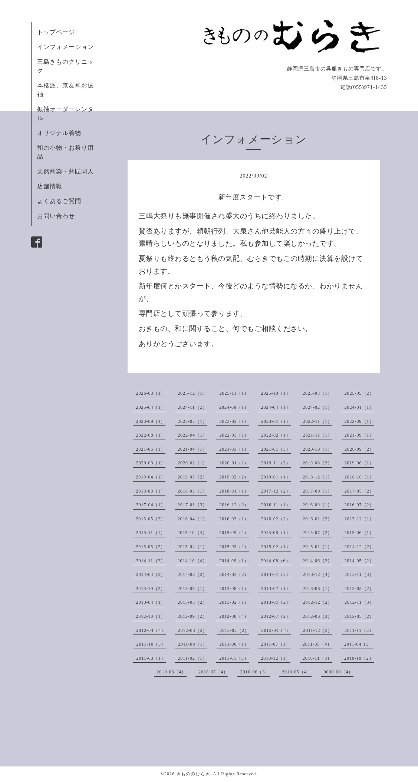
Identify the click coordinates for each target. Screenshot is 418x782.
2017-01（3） (192, 504)
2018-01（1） (234, 491)
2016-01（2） (317, 518)
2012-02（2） (234, 630)
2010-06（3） (255, 672)
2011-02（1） (192, 658)
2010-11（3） (317, 658)
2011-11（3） (359, 630)
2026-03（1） (150, 393)
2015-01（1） (317, 546)
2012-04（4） (151, 630)
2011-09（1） (193, 644)
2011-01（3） (234, 658)
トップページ (56, 32)
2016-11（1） (276, 504)
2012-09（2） (192, 616)
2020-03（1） (150, 462)
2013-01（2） (276, 602)
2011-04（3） (359, 644)
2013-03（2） (192, 602)
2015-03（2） (234, 546)
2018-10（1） (359, 477)
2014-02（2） (234, 574)
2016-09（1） (317, 504)
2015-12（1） (359, 518)
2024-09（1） (234, 407)
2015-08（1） (276, 532)
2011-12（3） (318, 630)
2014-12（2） (359, 546)
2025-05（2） (359, 393)
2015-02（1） (276, 546)
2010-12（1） (275, 658)
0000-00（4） (338, 672)
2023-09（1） (150, 421)
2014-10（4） (192, 560)
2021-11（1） (317, 435)
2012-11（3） (359, 602)
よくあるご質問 (59, 201)
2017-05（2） (359, 491)
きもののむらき (193, 773)
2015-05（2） (150, 546)
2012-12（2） (317, 602)
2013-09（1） (192, 588)
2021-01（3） (276, 449)
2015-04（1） (192, 546)
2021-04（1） (192, 449)
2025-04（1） (150, 407)
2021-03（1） (234, 449)
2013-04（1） (150, 602)
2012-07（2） (276, 616)
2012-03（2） (192, 630)
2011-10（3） (151, 644)
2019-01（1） (276, 477)
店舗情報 (49, 186)
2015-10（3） (192, 532)
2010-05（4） (297, 672)
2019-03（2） (192, 477)
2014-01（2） (276, 574)
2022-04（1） (192, 435)
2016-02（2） (276, 518)
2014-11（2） (150, 560)
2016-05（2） (150, 518)
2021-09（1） (359, 435)
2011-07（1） (276, 644)
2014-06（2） (317, 560)
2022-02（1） (276, 435)
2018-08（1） (150, 491)
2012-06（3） (317, 616)
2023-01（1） (276, 421)
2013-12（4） (317, 574)
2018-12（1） (317, 477)
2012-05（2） (359, 616)
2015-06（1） (359, 532)
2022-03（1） (234, 435)
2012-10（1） (150, 616)
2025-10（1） (276, 393)
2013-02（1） (234, 602)
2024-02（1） (317, 407)
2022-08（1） (150, 435)
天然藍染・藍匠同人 (65, 171)
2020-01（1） (234, 462)
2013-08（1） (234, 588)
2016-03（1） (234, 518)
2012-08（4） (234, 616)
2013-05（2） (359, 588)
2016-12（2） (234, 504)
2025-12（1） (192, 393)
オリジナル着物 (59, 133)
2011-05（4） (317, 644)
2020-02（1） (192, 462)
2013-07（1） (276, 588)
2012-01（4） (276, 630)
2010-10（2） (359, 658)
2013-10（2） (150, 588)
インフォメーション (65, 47)
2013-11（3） (359, 574)
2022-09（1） (359, 421)
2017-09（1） (317, 491)
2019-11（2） (276, 462)
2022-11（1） (317, 421)
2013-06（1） (317, 588)
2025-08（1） (317, 393)
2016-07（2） (359, 504)
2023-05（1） (192, 421)
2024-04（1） (276, 407)
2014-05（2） (359, 560)
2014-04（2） (150, 574)
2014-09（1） (234, 560)
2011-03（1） (151, 658)
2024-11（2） (192, 407)
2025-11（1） (234, 393)
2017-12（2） (276, 491)
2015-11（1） (150, 532)
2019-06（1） (359, 462)
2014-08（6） (276, 560)
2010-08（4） (172, 672)
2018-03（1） (192, 491)
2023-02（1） (234, 421)
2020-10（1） (317, 449)
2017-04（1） (150, 504)
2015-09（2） (234, 532)
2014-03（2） (192, 574)
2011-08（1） (234, 644)
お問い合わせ (56, 216)
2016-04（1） (192, 518)
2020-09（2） (359, 449)
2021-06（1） (150, 449)
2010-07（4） (213, 672)
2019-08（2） (317, 462)
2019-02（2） (234, 477)
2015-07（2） (317, 532)
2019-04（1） (150, 477)
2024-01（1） (359, 407)
